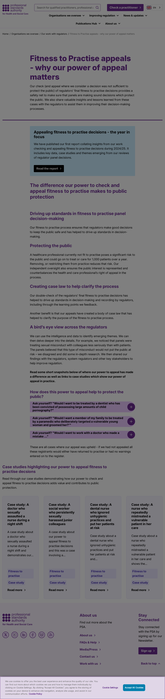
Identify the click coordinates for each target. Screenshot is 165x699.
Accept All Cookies (134, 690)
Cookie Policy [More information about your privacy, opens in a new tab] (35, 696)
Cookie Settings (110, 690)
